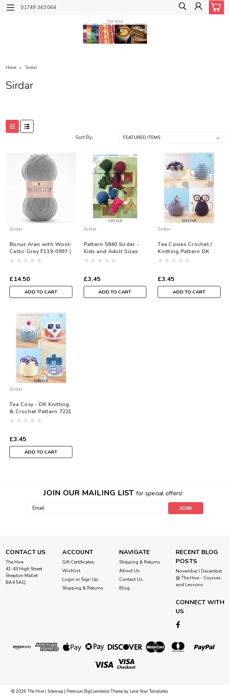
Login (68, 579)
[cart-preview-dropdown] (214, 7)
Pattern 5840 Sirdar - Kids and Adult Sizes (111, 248)
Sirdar (31, 67)
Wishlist (71, 571)
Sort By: (84, 137)
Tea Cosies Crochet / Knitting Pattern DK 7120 (185, 248)
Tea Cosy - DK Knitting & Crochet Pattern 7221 (40, 408)
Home (11, 67)
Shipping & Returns (82, 588)
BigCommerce (96, 690)
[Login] (198, 7)
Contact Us (131, 579)
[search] (181, 7)
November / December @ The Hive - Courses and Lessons (199, 578)
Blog (124, 588)
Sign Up (89, 579)
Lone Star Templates (149, 690)
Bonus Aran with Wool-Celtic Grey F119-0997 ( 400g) (40, 248)
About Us (129, 571)
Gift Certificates (78, 562)
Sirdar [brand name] (16, 229)
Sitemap (55, 690)
